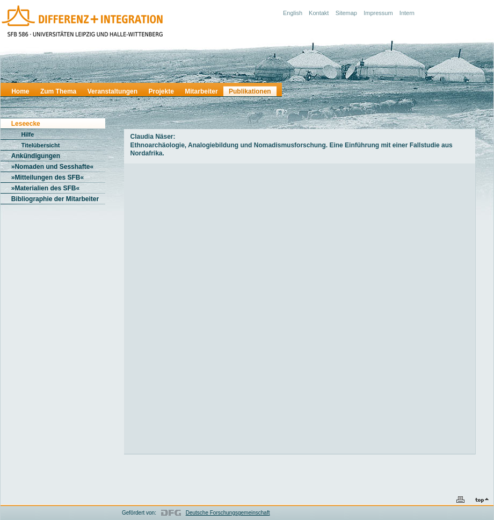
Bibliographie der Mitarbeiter (55, 199)
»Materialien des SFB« (45, 188)
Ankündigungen (35, 156)
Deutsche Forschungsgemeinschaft (228, 513)
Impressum (378, 13)
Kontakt (319, 13)
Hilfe (27, 134)
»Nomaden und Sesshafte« (52, 166)
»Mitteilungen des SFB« (47, 177)
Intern (407, 13)
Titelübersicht (40, 145)
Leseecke (25, 123)
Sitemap (346, 13)
